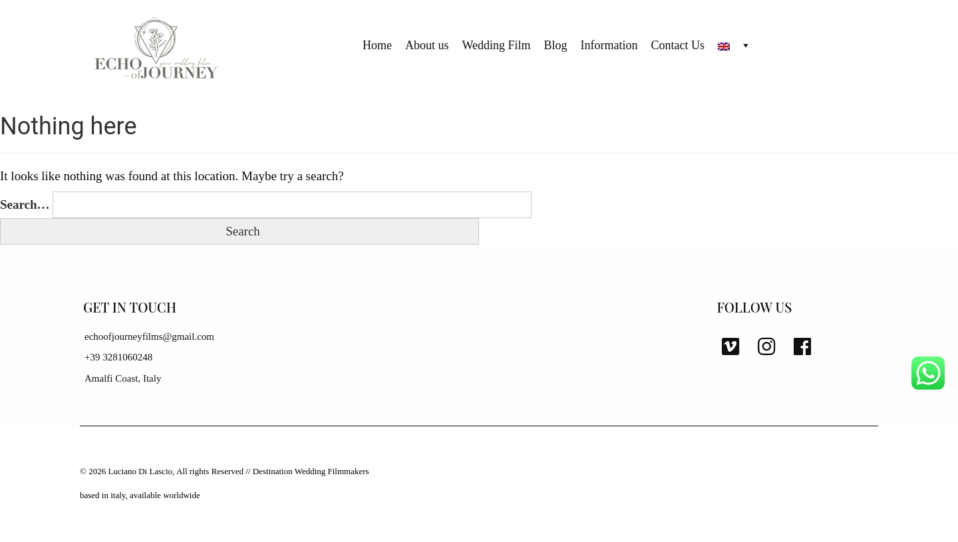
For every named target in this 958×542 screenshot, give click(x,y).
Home (377, 45)
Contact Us (678, 45)
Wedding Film (496, 45)
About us (427, 45)
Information (609, 45)
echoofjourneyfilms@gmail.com (149, 336)
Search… (25, 204)
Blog (555, 45)
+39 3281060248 (118, 357)
